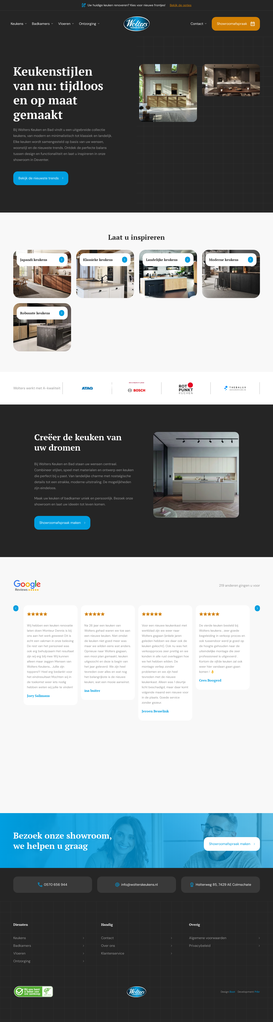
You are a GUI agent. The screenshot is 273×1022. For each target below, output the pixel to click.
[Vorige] (15, 608)
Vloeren (64, 23)
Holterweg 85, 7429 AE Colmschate (223, 884)
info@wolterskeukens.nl (139, 884)
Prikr (257, 992)
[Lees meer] (61, 260)
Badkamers (41, 23)
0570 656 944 (55, 884)
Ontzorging (87, 23)
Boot (232, 992)
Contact (197, 23)
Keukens (17, 23)
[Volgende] (257, 608)
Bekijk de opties (180, 5)
